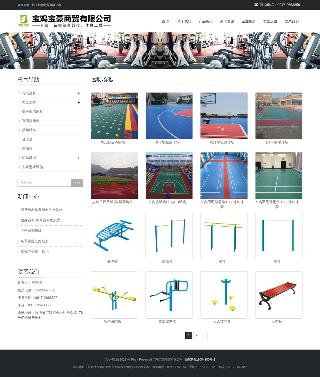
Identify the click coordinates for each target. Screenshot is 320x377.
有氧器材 (29, 93)
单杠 (277, 261)
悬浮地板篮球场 (167, 142)
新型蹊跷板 (112, 321)
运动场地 (29, 158)
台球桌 (27, 139)
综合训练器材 (32, 112)
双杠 (222, 261)
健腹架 (112, 261)
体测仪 (27, 148)
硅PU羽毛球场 (277, 142)
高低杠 (167, 261)
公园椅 (277, 321)
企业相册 (249, 21)
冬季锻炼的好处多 (35, 241)
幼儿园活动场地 (112, 142)
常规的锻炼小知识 (35, 251)
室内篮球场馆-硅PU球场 (167, 202)
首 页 (166, 21)
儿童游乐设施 (32, 167)
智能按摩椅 (31, 121)
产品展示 (206, 21)
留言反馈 (270, 21)
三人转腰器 (222, 321)
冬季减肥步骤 (31, 231)
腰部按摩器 (167, 321)
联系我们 (292, 21)
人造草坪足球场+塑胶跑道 (112, 202)
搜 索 (77, 183)
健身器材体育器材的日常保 (42, 210)
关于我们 (184, 21)
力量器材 (29, 102)
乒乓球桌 (29, 130)
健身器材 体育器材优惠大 (40, 220)
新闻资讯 (227, 21)
